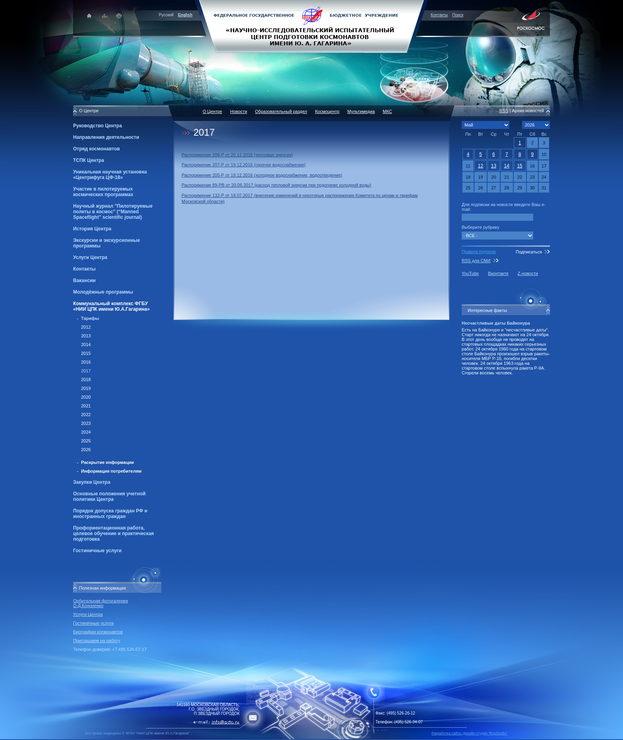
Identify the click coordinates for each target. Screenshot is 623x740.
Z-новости (528, 273)
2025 (86, 440)
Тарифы (90, 318)
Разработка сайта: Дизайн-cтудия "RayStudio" (469, 733)
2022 (86, 414)
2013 (86, 335)
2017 (86, 370)
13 (493, 166)
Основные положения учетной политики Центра (109, 496)
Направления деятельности (106, 137)
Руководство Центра (97, 126)
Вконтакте (498, 273)
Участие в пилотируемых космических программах (103, 191)
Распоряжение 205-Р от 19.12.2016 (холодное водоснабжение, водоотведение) (262, 175)
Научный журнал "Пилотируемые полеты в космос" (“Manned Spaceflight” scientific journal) (113, 211)
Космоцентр (327, 111)
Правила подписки (479, 251)
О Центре (212, 111)
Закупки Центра (91, 482)
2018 (86, 379)
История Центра (92, 229)
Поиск (457, 15)
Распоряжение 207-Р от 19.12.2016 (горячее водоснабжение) (244, 164)
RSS (504, 110)
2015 (86, 353)
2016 (86, 362)
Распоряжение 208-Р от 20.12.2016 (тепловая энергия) (237, 154)
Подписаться (529, 251)
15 (519, 166)
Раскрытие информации (107, 462)
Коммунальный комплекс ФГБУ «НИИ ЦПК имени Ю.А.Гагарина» (111, 306)
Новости (238, 111)
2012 (86, 327)
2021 (86, 405)
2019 (86, 388)
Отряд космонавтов (96, 149)
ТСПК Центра (88, 160)
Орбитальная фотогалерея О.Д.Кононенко (100, 603)
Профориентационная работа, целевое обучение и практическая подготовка (113, 533)
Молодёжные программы (103, 292)
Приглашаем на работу (96, 640)
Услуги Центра (90, 257)
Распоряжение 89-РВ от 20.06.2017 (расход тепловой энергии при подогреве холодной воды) (276, 185)
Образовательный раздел (281, 111)
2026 (86, 449)
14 (506, 166)
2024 (86, 432)
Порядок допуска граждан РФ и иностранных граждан (110, 513)
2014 (86, 344)
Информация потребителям (111, 471)
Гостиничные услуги (97, 550)
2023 (86, 423)
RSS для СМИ (476, 260)
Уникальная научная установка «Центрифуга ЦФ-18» (110, 174)
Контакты (439, 15)
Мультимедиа (361, 111)
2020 (86, 397)
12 (480, 166)
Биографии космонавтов (98, 631)
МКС (387, 111)
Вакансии (84, 280)
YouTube (470, 273)
